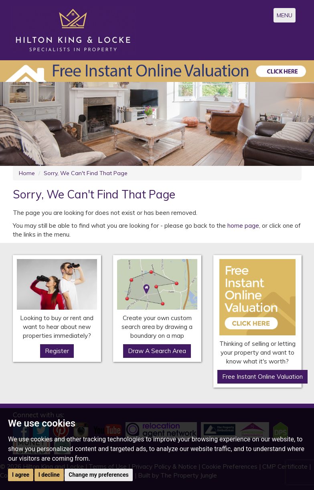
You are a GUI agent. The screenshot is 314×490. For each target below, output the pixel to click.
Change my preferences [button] (98, 475)
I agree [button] (20, 475)
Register (57, 351)
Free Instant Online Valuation (262, 376)
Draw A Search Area (157, 351)
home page (243, 225)
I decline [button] (49, 475)
